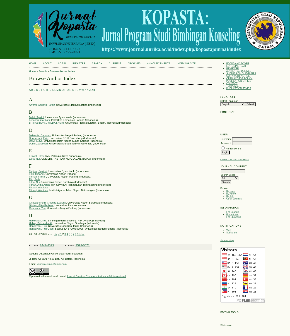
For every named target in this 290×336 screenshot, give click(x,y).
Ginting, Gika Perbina (41, 205)
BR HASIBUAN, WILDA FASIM (46, 122)
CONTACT (231, 83)
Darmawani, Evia (38, 138)
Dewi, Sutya (36, 140)
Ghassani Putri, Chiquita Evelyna (47, 202)
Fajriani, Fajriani (38, 171)
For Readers (232, 212)
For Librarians (233, 217)
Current (115, 63)
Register (78, 63)
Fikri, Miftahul (36, 174)
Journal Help (227, 240)
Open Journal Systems (234, 159)
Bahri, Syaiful (36, 117)
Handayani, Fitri (38, 226)
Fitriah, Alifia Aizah (39, 184)
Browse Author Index (62, 71)
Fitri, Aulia (34, 179)
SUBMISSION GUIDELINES (241, 73)
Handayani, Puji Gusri (41, 228)
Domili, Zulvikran (38, 143)
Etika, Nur (34, 158)
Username (226, 139)
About (47, 63)
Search (97, 63)
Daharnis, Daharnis (40, 135)
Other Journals (234, 198)
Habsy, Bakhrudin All (40, 223)
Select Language (229, 101)
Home (32, 63)
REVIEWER (232, 68)
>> (83, 234)
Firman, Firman (37, 176)
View (228, 230)
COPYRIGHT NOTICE (238, 76)
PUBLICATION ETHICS (238, 81)
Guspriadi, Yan (37, 208)
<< (55, 234)
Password (226, 143)
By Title (230, 196)
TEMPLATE (232, 86)
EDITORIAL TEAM (236, 66)
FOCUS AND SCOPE (237, 63)
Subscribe (231, 232)
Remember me (234, 148)
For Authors (232, 214)
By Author (231, 193)
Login (62, 63)
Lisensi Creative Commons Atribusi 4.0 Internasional (96, 277)
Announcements (158, 63)
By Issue (230, 191)
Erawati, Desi (36, 156)
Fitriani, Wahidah (38, 187)
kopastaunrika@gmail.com (52, 264)
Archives (134, 63)
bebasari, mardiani (39, 120)
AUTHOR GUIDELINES (238, 71)
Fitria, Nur (34, 182)
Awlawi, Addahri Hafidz (42, 104)
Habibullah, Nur (37, 220)
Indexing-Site (186, 63)
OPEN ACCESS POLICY (239, 78)
